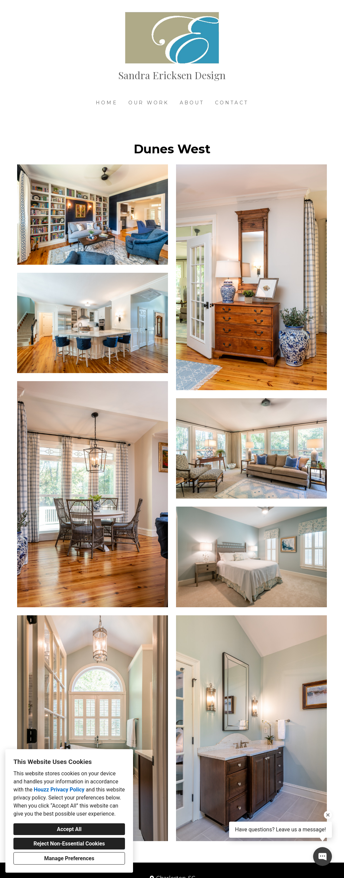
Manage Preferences (69, 858)
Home (107, 103)
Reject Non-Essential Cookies (69, 843)
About (192, 103)
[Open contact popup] (322, 856)
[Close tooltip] (328, 815)
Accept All (69, 829)
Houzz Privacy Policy (59, 789)
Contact (231, 103)
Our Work (148, 103)
